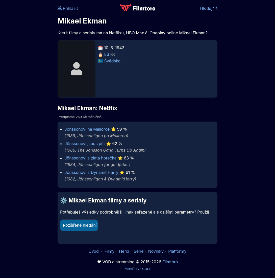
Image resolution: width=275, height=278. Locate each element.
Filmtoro (170, 261)
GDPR (147, 269)
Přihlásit (68, 8)
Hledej (208, 8)
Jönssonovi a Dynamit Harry (91, 172)
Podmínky (131, 269)
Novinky (156, 251)
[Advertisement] (27, 78)
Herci (124, 251)
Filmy (109, 251)
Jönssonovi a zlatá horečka (91, 157)
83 (106, 54)
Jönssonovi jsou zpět (85, 143)
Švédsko (112, 60)
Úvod (94, 251)
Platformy (177, 251)
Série (139, 251)
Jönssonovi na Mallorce (87, 129)
